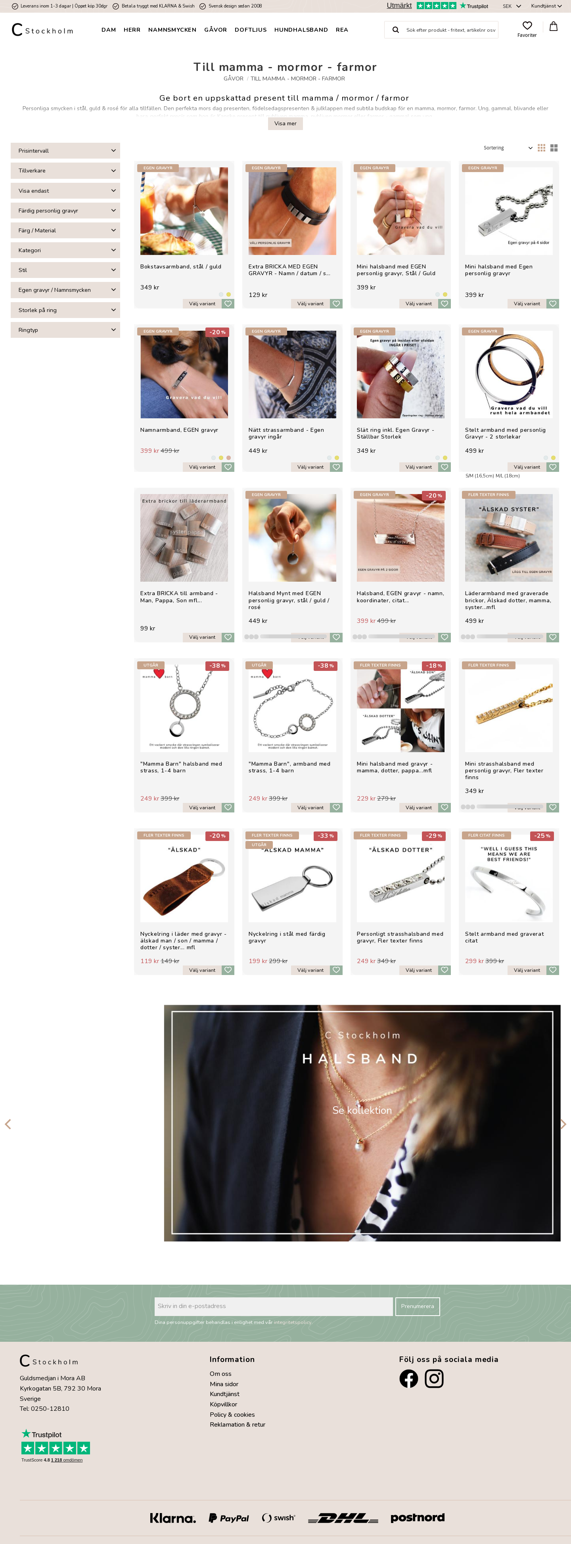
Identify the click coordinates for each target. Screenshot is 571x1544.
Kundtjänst (225, 1394)
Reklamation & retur (237, 1424)
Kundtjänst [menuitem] (543, 6)
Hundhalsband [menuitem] (301, 30)
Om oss (221, 1374)
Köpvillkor (223, 1404)
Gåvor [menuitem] (215, 30)
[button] (527, 29)
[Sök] (395, 29)
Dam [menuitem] (109, 30)
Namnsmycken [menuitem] (172, 30)
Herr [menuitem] (132, 30)
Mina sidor (224, 1384)
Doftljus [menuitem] (250, 30)
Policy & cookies (232, 1414)
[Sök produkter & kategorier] (452, 29)
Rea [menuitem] (342, 30)
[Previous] (8, 1124)
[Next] (562, 1124)
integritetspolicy (293, 1322)
